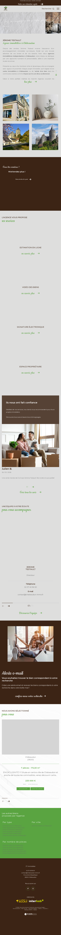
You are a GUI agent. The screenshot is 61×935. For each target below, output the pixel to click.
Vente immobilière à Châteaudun (42, 841)
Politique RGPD (28, 925)
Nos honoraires (16, 924)
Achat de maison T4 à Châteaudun (13, 861)
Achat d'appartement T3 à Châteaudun (14, 866)
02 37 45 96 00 (30, 886)
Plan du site (24, 924)
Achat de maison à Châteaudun (12, 841)
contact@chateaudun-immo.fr (30, 888)
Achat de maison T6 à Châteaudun (13, 865)
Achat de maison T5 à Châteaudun (13, 863)
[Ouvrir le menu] (58, 9)
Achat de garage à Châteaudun (12, 847)
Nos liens (45, 924)
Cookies (35, 925)
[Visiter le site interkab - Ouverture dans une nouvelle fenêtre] (36, 916)
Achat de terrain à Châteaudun (12, 849)
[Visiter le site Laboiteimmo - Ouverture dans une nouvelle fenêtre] (30, 928)
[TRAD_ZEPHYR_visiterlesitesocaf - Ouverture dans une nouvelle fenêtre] (22, 916)
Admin (40, 924)
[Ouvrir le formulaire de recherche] (48, 8)
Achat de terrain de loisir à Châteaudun (14, 851)
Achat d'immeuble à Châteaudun (13, 845)
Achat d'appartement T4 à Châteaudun (14, 868)
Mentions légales (33, 924)
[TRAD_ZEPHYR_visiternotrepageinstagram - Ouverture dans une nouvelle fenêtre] (33, 904)
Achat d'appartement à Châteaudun (14, 843)
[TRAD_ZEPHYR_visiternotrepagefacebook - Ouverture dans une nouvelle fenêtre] (28, 904)
